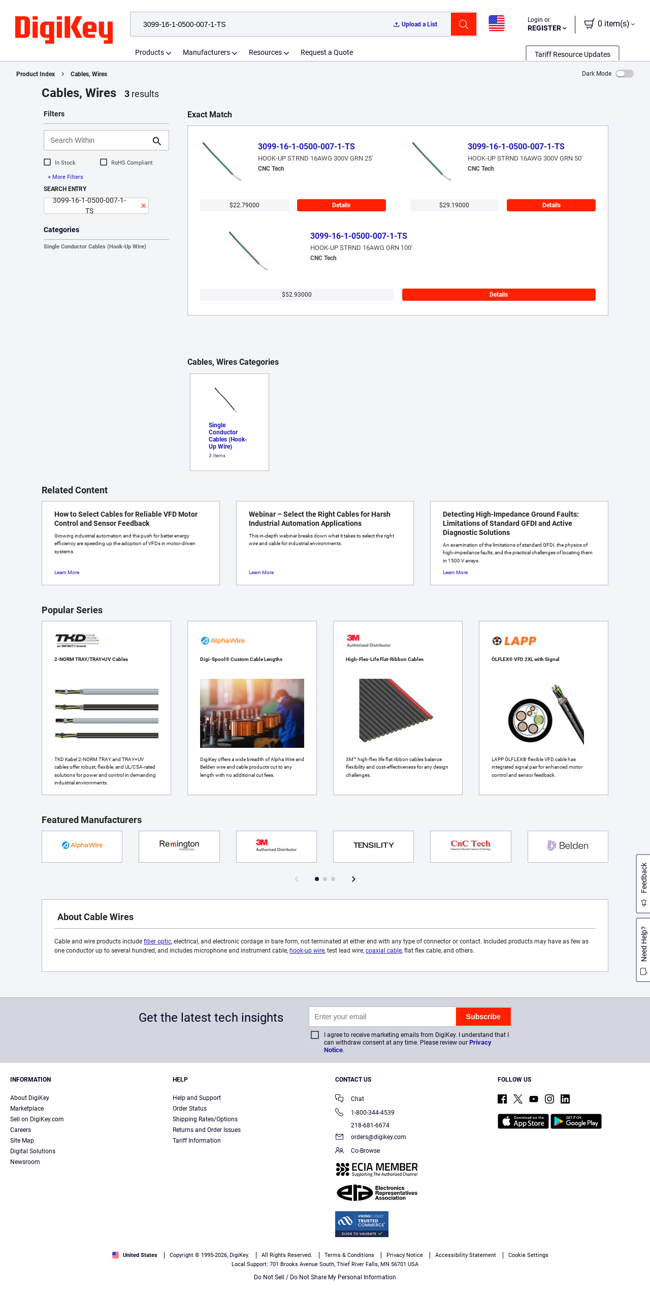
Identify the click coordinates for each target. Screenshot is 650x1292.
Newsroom (25, 1161)
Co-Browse (357, 1151)
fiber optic (157, 941)
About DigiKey (29, 1097)
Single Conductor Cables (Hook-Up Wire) (95, 246)
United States (134, 1255)
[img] (64, 30)
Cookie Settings (528, 1255)
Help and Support (197, 1097)
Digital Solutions (32, 1151)
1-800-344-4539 (365, 1113)
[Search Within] (98, 140)
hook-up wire (306, 950)
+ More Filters (65, 177)
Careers (20, 1129)
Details (341, 205)
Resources (265, 52)
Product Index (35, 74)
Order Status (190, 1108)
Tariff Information (197, 1140)
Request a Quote (327, 52)
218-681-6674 (362, 1125)
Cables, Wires (89, 74)
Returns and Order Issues (207, 1129)
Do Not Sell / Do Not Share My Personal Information (325, 1277)
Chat (349, 1100)
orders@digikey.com (370, 1138)
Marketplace (27, 1108)
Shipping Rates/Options (205, 1119)
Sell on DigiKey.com (37, 1119)
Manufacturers (206, 52)
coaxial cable (384, 950)
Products (149, 52)
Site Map (22, 1140)
